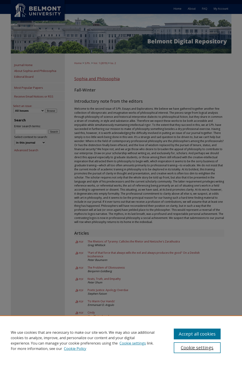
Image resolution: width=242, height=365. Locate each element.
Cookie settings (133, 343)
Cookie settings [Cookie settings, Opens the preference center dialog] (197, 348)
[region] (121, 340)
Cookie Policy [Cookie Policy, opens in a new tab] (75, 348)
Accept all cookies (197, 334)
